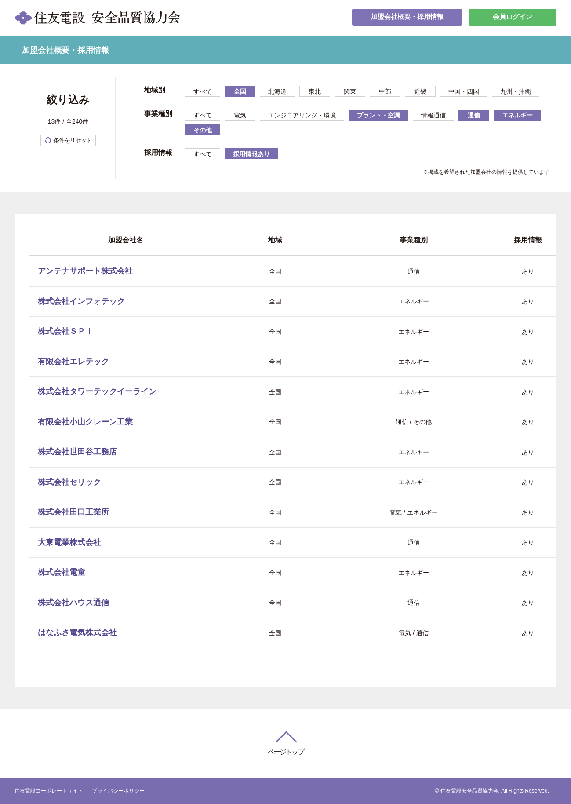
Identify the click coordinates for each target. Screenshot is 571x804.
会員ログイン (512, 18)
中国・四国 (463, 91)
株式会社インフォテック (81, 301)
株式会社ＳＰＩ (65, 331)
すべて (202, 91)
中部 (385, 91)
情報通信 (433, 115)
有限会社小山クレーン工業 (85, 421)
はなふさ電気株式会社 (77, 632)
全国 (240, 91)
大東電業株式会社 (69, 542)
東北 (315, 91)
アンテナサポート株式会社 (85, 271)
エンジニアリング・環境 (302, 115)
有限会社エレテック (73, 361)
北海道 (277, 91)
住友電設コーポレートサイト (49, 791)
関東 (350, 91)
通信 (474, 115)
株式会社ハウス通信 (73, 602)
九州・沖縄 (515, 91)
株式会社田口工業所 (73, 512)
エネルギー (517, 115)
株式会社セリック (69, 482)
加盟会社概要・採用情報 (407, 18)
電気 (240, 115)
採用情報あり (251, 153)
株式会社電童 (61, 572)
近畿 (420, 91)
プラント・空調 (378, 115)
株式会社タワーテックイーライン (97, 391)
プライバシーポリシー (118, 791)
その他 (202, 130)
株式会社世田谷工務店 (77, 451)
